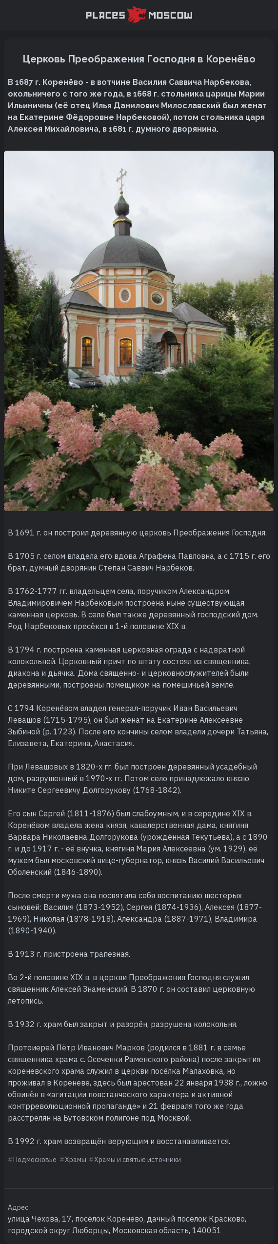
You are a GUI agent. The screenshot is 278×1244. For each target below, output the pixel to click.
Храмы (75, 1159)
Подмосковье (35, 1159)
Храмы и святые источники (137, 1159)
